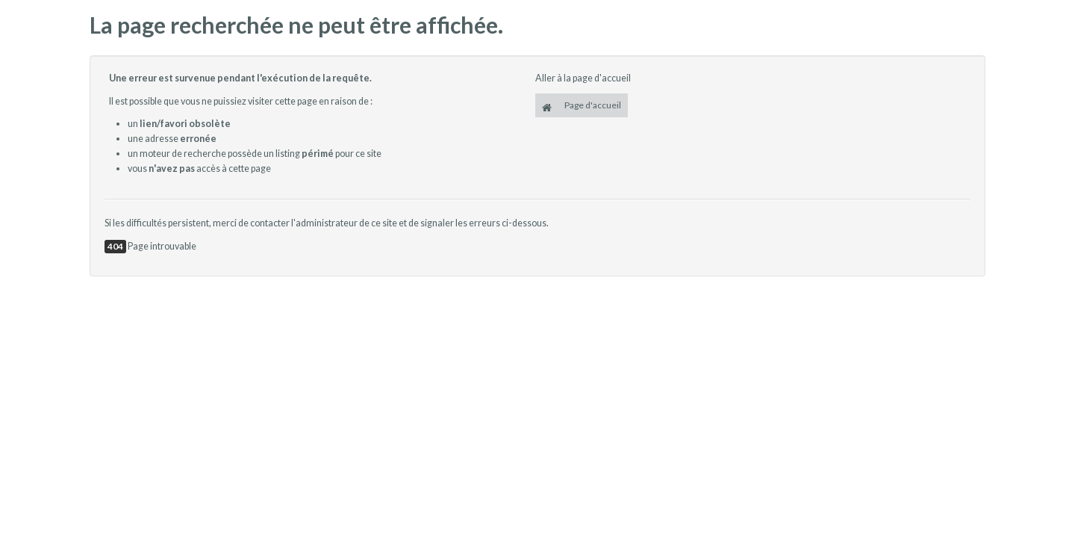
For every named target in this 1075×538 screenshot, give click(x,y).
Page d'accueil (581, 106)
